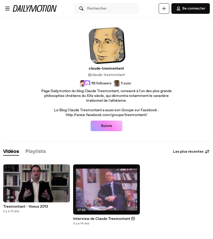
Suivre (106, 125)
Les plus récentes (191, 151)
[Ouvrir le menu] (7, 8)
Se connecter (190, 8)
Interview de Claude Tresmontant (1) (104, 219)
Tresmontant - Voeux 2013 (25, 206)
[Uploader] (164, 8)
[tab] (11, 151)
